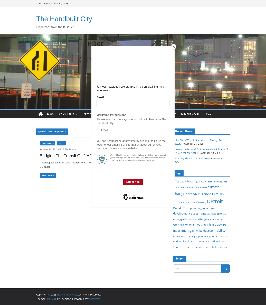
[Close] (173, 46)
